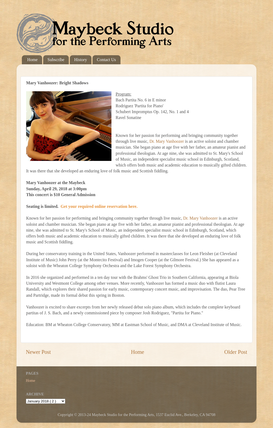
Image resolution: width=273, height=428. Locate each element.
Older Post (235, 352)
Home (32, 59)
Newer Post (38, 352)
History (80, 59)
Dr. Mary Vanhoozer (166, 141)
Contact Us (106, 59)
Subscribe (55, 59)
